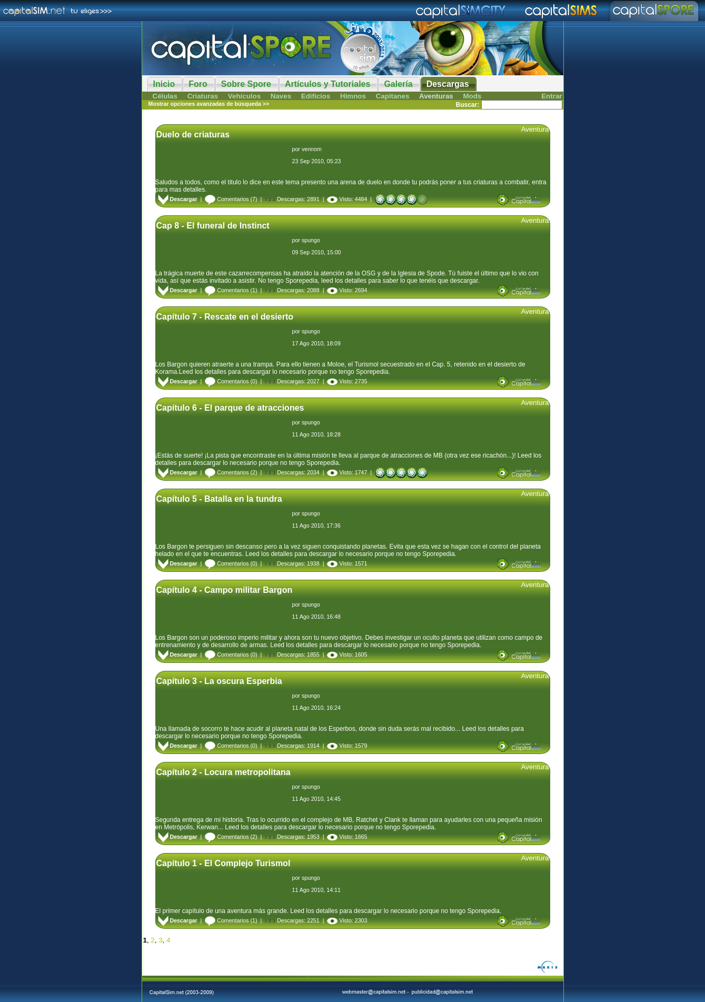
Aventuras (436, 96)
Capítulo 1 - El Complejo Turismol (223, 863)
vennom (312, 149)
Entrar (551, 96)
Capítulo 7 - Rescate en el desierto (225, 316)
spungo (311, 240)
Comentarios (227, 199)
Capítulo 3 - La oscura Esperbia (219, 681)
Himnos (353, 96)
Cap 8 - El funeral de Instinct (213, 225)
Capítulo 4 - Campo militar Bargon (224, 590)
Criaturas (203, 96)
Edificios (316, 96)
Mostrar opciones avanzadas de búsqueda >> (209, 104)
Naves (281, 96)
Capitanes (393, 96)
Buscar (466, 104)
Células (165, 96)
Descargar (177, 199)
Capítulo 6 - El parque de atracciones (230, 407)
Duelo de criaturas (193, 134)
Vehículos (244, 96)
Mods (472, 96)
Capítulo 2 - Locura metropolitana (223, 772)
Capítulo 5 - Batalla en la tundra (219, 498)
